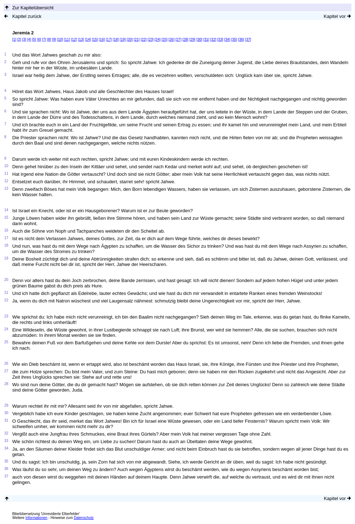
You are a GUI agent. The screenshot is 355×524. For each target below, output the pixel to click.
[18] (116, 40)
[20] (130, 40)
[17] (109, 40)
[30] (199, 40)
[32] (213, 40)
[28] (186, 40)
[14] (88, 40)
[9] (54, 40)
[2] (19, 40)
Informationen (36, 518)
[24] (158, 40)
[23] (150, 40)
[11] (67, 40)
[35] (234, 40)
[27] (178, 40)
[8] (49, 40)
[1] (14, 40)
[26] (172, 40)
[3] (24, 40)
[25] (164, 40)
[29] (192, 40)
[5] (34, 40)
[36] (241, 40)
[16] (102, 40)
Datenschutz (84, 518)
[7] (44, 40)
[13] (81, 40)
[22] (144, 40)
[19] (123, 40)
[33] (220, 40)
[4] (29, 40)
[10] (60, 40)
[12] (74, 40)
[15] (95, 40)
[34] (227, 40)
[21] (136, 40)
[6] (39, 40)
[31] (206, 40)
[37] (248, 40)
